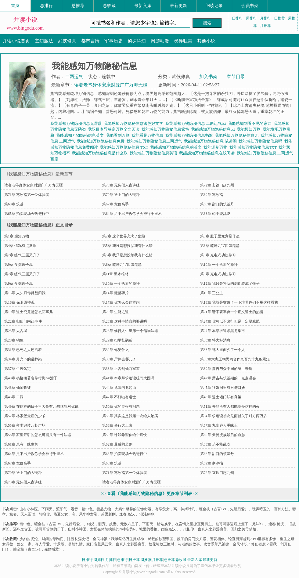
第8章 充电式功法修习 (218, 255)
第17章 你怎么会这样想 (121, 302)
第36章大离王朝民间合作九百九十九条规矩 (235, 359)
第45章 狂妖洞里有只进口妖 (222, 387)
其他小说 (206, 40)
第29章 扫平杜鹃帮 (117, 340)
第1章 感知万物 (16, 236)
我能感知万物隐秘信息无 (238, 135)
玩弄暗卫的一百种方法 (270, 509)
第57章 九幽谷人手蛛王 (219, 425)
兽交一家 (24, 544)
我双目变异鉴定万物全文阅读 (115, 129)
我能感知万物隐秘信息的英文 (177, 147)
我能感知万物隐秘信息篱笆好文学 (134, 123)
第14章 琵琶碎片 (115, 293)
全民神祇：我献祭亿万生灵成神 (118, 539)
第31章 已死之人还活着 (23, 350)
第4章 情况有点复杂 (20, 246)
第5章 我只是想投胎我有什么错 (127, 246)
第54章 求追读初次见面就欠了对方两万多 (233, 416)
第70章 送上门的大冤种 (121, 195)
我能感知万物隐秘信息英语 (154, 153)
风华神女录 (88, 514)
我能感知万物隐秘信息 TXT (125, 147)
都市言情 (90, 40)
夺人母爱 (42, 544)
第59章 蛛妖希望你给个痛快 (124, 435)
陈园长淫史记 (78, 539)
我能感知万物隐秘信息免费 (102, 141)
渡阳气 (61, 509)
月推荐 (265, 25)
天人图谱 (27, 514)
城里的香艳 (148, 529)
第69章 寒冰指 (211, 195)
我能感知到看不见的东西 (251, 123)
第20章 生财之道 (115, 312)
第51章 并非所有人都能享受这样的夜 (230, 406)
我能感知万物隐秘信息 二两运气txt (196, 123)
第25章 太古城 (15, 331)
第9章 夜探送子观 (18, 264)
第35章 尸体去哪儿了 (119, 359)
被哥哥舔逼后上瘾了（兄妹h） (240, 524)
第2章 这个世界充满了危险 (123, 236)
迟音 (74, 509)
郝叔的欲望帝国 (160, 539)
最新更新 (178, 5)
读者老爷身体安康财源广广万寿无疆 (110, 84)
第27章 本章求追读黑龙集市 (222, 331)
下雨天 (46, 509)
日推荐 (279, 18)
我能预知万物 (250, 129)
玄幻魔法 (44, 40)
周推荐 (145, 560)
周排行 (251, 18)
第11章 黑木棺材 (115, 274)
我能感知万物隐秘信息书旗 (190, 135)
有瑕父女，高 (166, 509)
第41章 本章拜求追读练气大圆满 (128, 378)
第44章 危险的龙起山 (119, 387)
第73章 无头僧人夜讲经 (121, 185)
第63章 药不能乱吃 (215, 213)
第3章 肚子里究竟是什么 (220, 236)
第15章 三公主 (211, 293)
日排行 (237, 18)
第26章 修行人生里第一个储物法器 (130, 331)
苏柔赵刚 (108, 514)
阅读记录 (214, 5)
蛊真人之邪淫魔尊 (212, 529)
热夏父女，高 (64, 514)
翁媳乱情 (75, 544)
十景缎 (58, 544)
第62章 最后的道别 (117, 444)
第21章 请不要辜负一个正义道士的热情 (231, 312)
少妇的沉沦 (29, 539)
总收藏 (109, 5)
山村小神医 (29, 509)
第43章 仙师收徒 (17, 387)
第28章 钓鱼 (13, 340)
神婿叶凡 (188, 509)
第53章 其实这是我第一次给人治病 (130, 416)
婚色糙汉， (170, 529)
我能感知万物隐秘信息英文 (81, 135)
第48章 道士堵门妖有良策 (220, 397)
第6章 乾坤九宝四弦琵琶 (220, 246)
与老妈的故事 (189, 544)
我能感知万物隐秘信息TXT (254, 147)
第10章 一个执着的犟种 (219, 264)
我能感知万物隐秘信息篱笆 (166, 129)
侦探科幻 (137, 40)
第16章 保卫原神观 (19, 302)
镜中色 (87, 509)
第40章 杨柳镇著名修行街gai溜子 (30, 378)
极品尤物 (103, 509)
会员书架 (249, 5)
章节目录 (236, 76)
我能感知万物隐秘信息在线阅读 (208, 153)
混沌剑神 (146, 514)
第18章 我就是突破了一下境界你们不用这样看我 (239, 302)
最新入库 (142, 5)
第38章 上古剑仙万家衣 (121, 369)
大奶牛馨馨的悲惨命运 (133, 509)
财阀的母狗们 (52, 539)
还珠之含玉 (22, 529)
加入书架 (208, 76)
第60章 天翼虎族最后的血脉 (222, 435)
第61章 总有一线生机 (21, 444)
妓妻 (13, 514)
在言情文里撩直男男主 (193, 524)
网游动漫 (160, 40)
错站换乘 (164, 524)
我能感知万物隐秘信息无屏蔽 (77, 123)
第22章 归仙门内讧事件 (23, 321)
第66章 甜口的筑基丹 (217, 204)
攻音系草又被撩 (216, 544)
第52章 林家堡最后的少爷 (24, 416)
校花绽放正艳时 (161, 544)
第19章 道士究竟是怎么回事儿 (28, 312)
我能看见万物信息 (148, 135)
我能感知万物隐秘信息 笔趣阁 (211, 141)
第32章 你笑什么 (115, 350)
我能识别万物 (216, 147)
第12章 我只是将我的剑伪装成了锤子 (230, 283)
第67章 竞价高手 (115, 204)
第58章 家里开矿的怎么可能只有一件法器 (37, 435)
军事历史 (113, 40)
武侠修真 (67, 40)
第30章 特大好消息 (215, 340)
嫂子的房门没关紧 (191, 539)
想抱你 (44, 514)
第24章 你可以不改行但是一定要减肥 (230, 321)
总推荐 (77, 5)
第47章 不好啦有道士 (119, 397)
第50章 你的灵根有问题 (121, 406)
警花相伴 (217, 539)
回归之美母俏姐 (243, 529)
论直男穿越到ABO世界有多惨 (252, 539)
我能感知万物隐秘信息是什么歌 (101, 153)
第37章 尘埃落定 (17, 369)
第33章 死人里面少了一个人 (222, 350)
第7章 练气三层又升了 (22, 255)
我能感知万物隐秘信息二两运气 (155, 141)
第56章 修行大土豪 (117, 425)
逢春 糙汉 (127, 514)
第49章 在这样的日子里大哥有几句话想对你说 (41, 406)
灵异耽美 (183, 40)
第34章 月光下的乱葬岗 (23, 359)
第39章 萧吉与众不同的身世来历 (226, 369)
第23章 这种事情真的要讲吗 (124, 321)
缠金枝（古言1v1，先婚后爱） (223, 509)
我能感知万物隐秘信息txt (214, 129)
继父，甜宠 (96, 524)
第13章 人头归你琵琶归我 (24, 293)
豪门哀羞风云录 (99, 544)
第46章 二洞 (13, 397)
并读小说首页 (16, 40)
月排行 (265, 18)
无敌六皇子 (129, 524)
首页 (15, 5)
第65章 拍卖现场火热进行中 (26, 213)
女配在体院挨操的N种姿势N (112, 529)
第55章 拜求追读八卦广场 (24, 425)
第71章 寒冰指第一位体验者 (26, 195)
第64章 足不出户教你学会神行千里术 (132, 213)
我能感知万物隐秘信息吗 (261, 141)
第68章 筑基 (13, 204)
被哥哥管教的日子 (49, 529)
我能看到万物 (119, 135)
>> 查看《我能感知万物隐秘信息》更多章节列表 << (149, 493)
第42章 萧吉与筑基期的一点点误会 (228, 378)
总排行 (46, 5)
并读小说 (25, 19)
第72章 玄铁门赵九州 (217, 185)
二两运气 (74, 76)
